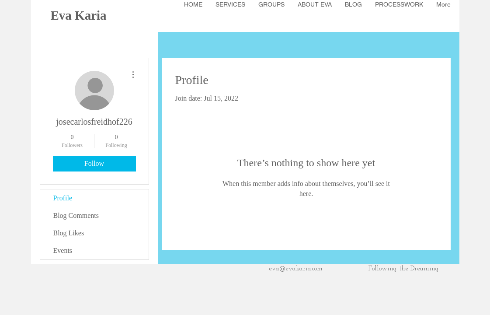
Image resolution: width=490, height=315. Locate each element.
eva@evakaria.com (296, 269)
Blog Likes (68, 233)
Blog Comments (76, 215)
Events (63, 250)
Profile (63, 198)
